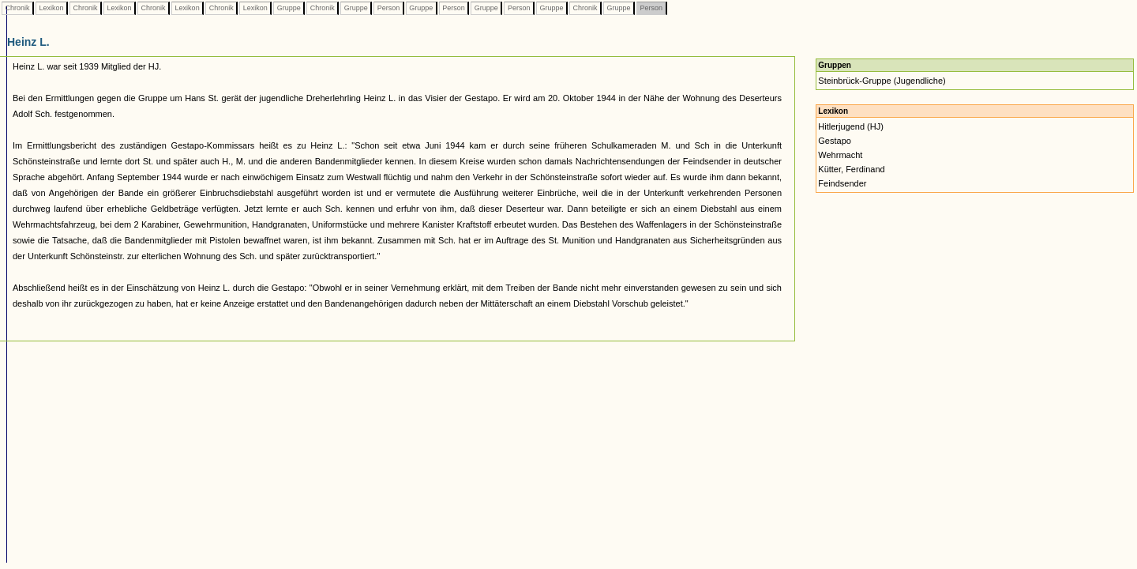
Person (388, 8)
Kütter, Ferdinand (851, 169)
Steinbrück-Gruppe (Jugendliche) (881, 80)
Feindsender (842, 183)
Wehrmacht (840, 155)
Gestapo (834, 140)
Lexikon (51, 8)
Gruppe (288, 8)
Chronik (17, 8)
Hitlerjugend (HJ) (851, 126)
